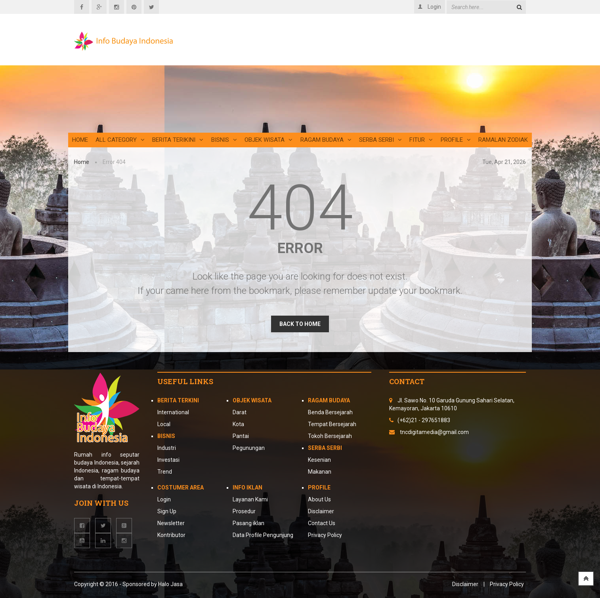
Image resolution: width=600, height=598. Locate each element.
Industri (166, 448)
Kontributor (171, 535)
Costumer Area (180, 487)
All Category (120, 139)
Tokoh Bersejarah (330, 436)
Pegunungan (249, 448)
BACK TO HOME (300, 324)
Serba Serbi (380, 139)
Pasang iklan (248, 523)
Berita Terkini (178, 400)
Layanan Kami (250, 499)
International (173, 412)
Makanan (319, 471)
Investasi (168, 460)
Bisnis (224, 139)
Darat (239, 412)
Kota (238, 424)
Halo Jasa (170, 584)
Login (164, 499)
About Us (319, 499)
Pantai (241, 436)
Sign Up (166, 511)
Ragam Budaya (326, 139)
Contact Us (321, 523)
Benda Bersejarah (330, 412)
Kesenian (319, 460)
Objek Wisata (268, 139)
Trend (164, 471)
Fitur (421, 139)
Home (80, 139)
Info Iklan (247, 487)
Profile (456, 139)
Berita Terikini (177, 139)
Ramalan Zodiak (503, 139)
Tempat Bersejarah (332, 424)
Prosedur (244, 511)
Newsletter (171, 523)
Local (163, 424)
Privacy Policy (325, 535)
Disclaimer (321, 511)
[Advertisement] (377, 77)
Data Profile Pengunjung (263, 535)
